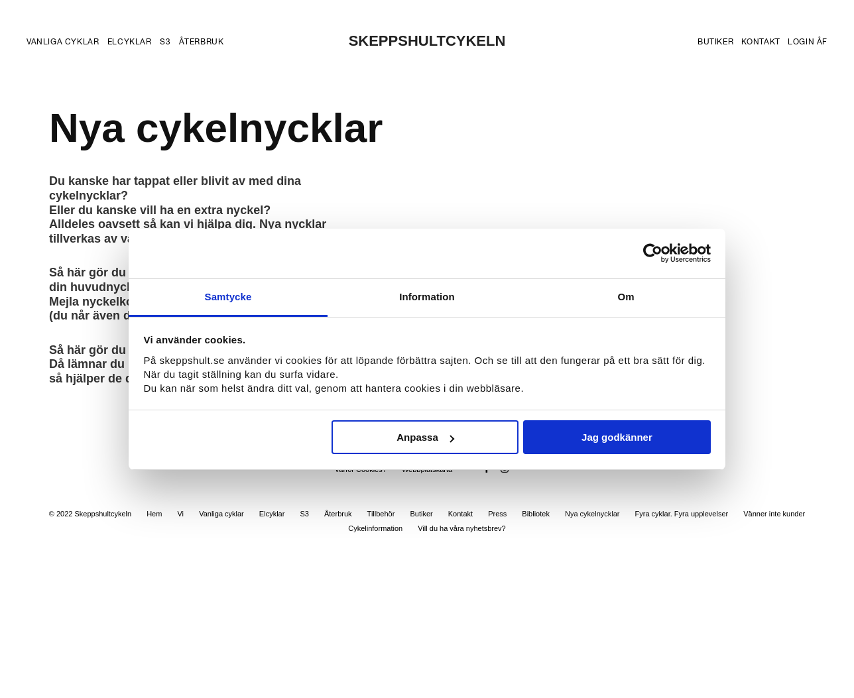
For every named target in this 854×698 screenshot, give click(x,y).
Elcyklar (129, 41)
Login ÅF (807, 41)
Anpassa (425, 437)
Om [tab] (625, 296)
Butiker (715, 41)
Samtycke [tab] (228, 296)
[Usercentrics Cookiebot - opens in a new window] (653, 253)
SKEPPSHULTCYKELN (427, 40)
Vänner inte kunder (774, 514)
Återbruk (201, 41)
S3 (165, 41)
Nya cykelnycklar (592, 514)
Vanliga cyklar (63, 41)
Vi (180, 514)
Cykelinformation (375, 528)
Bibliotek (536, 514)
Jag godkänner (616, 437)
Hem (154, 514)
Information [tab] (427, 296)
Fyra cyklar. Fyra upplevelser (682, 514)
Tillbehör (381, 514)
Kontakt (760, 41)
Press (497, 514)
